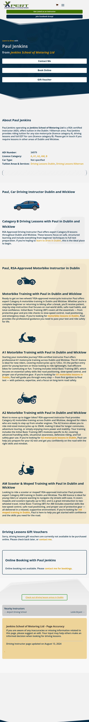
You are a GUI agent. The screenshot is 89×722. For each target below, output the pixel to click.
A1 (34, 156)
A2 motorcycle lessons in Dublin (58, 437)
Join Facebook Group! (44, 16)
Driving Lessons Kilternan (69, 163)
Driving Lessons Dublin (43, 163)
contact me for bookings (58, 568)
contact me (45, 539)
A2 (38, 156)
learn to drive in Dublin (48, 240)
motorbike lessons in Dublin (63, 315)
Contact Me (44, 61)
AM (43, 156)
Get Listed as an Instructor (45, 11)
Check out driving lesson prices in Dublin (44, 597)
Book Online (44, 70)
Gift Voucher (44, 79)
